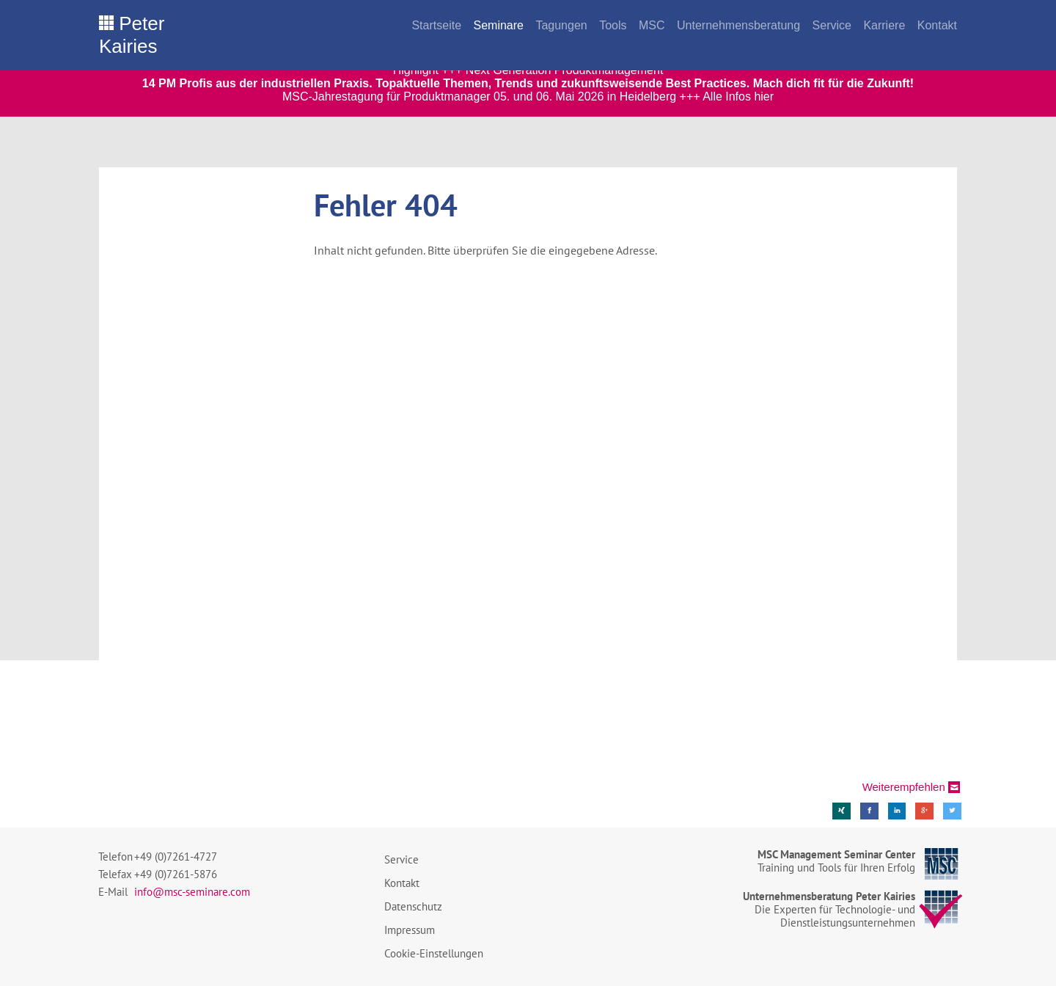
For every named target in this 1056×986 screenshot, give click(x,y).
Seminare (498, 25)
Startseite (436, 25)
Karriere (884, 25)
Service (832, 25)
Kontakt (937, 25)
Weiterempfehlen (903, 787)
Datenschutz (413, 906)
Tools (612, 25)
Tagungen (561, 25)
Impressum (409, 930)
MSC (652, 25)
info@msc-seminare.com (192, 892)
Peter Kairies (131, 34)
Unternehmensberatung (738, 25)
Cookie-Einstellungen (433, 953)
